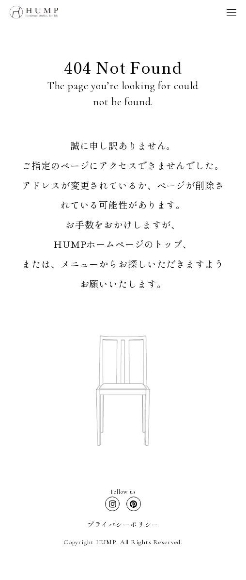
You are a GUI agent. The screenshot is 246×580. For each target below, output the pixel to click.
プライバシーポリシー (123, 524)
